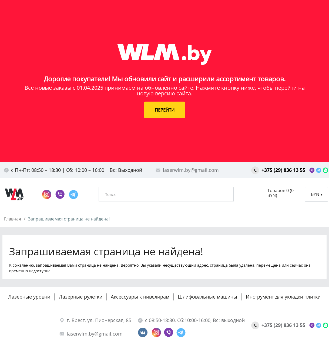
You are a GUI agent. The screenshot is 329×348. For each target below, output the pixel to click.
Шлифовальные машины (207, 296)
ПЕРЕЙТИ (164, 110)
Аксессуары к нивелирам (140, 296)
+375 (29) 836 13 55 (279, 170)
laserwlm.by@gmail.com (187, 170)
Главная (12, 219)
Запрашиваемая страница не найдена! (69, 219)
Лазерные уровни (29, 296)
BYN (316, 194)
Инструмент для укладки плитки (283, 296)
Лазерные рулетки (80, 296)
